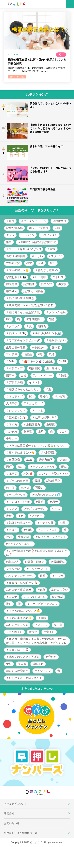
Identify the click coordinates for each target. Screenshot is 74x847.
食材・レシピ (17, 76)
